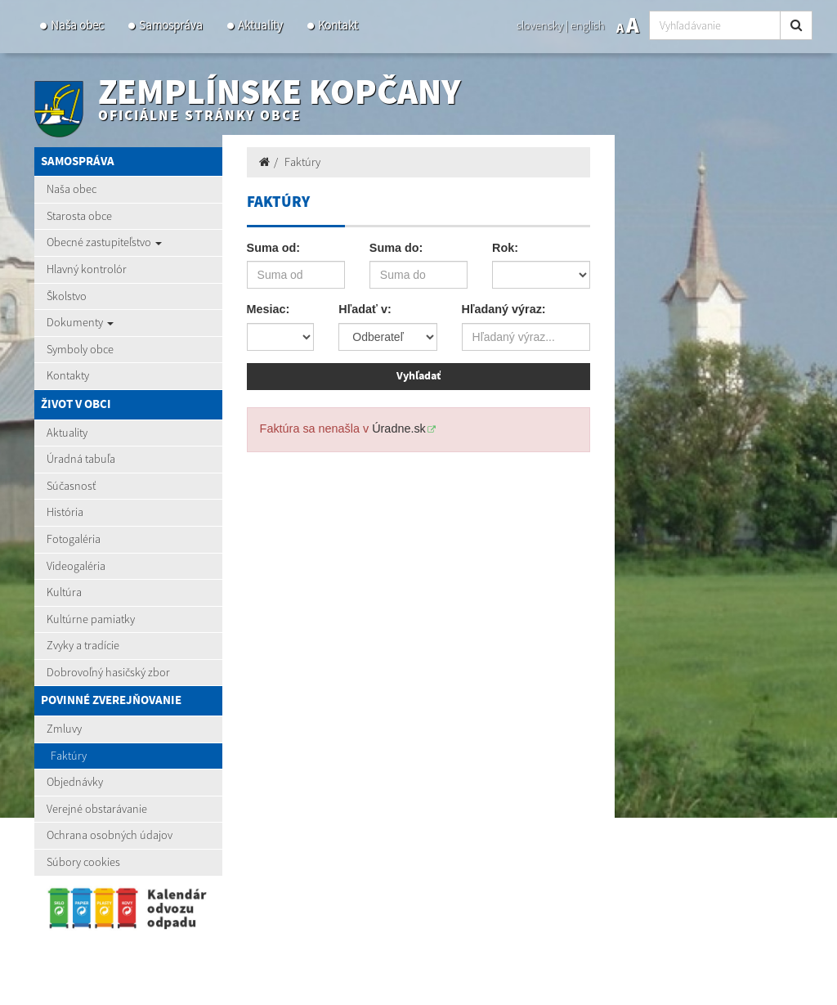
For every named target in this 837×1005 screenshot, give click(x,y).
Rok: (505, 247)
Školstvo (67, 296)
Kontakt (338, 25)
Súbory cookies (83, 862)
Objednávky (75, 781)
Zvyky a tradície (83, 645)
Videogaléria (76, 566)
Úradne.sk (399, 428)
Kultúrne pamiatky (91, 619)
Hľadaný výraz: (504, 309)
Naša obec (77, 25)
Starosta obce (79, 216)
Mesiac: (268, 309)
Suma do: (396, 247)
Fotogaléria (74, 539)
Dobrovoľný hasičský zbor (108, 672)
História (65, 512)
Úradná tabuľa (81, 458)
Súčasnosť (71, 485)
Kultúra (64, 592)
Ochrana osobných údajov (109, 835)
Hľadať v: (364, 309)
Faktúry (69, 755)
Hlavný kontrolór (87, 269)
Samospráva (171, 25)
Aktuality (260, 25)
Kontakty (68, 375)
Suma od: (274, 247)
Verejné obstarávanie (97, 808)
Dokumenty (80, 322)
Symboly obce (80, 349)
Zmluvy (64, 728)
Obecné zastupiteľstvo (104, 242)
